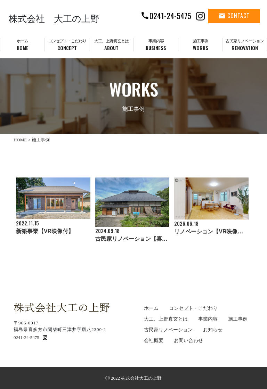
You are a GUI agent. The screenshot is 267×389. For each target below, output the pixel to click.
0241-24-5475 (26, 337)
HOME (20, 139)
